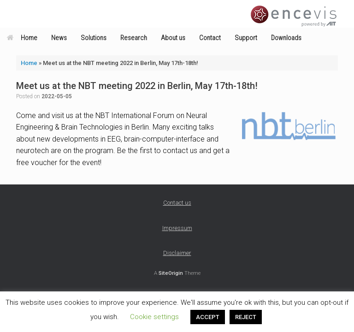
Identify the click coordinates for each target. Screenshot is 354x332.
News (59, 38)
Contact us (177, 202)
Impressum (177, 228)
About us (173, 38)
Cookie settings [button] (154, 317)
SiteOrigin (171, 273)
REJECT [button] (245, 317)
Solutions (93, 38)
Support (246, 38)
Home (22, 38)
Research (133, 38)
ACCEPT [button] (207, 317)
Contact (210, 38)
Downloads (286, 38)
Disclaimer (177, 252)
